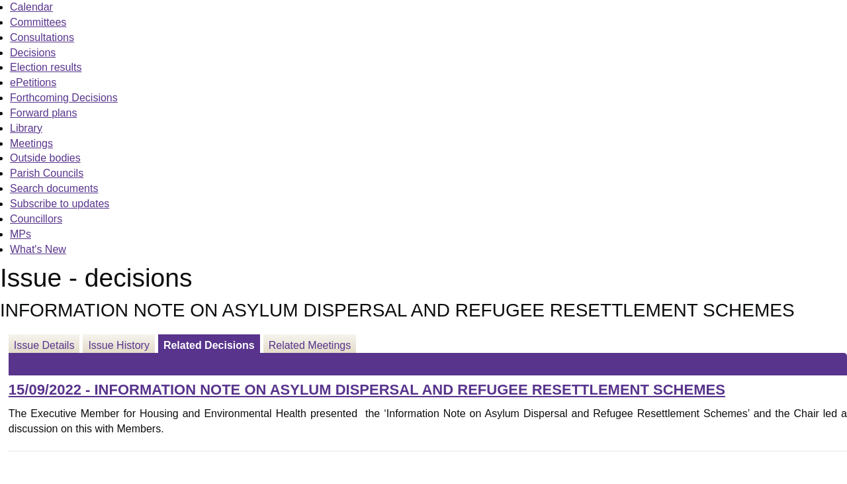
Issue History (118, 345)
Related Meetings (310, 345)
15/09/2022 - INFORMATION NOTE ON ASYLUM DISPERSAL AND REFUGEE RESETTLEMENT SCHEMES (367, 389)
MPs (20, 234)
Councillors (36, 218)
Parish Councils (46, 173)
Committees (38, 22)
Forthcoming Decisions (64, 97)
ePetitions (33, 82)
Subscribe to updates (59, 203)
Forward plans (43, 113)
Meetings (31, 143)
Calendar (31, 7)
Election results (46, 67)
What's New (38, 249)
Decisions (33, 52)
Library (26, 128)
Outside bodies (45, 158)
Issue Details (44, 345)
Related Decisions (209, 345)
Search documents (54, 188)
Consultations (42, 37)
